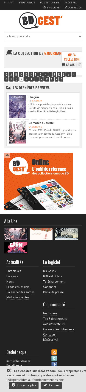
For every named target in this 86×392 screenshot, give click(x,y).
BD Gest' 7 (49, 271)
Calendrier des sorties (20, 292)
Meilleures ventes (17, 297)
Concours (49, 334)
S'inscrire (51, 7)
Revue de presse (53, 292)
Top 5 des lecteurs (55, 319)
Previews (12, 276)
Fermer (51, 385)
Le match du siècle (41, 123)
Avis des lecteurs (54, 324)
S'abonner (49, 287)
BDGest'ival (50, 340)
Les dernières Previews (31, 87)
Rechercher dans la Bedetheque (18, 363)
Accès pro (71, 2)
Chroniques (13, 271)
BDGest (9, 2)
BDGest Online (49, 2)
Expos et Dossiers (18, 287)
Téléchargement (53, 282)
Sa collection (71, 56)
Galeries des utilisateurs (58, 329)
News (10, 282)
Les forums (50, 313)
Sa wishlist (71, 64)
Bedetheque (27, 2)
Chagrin (33, 97)
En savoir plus (24, 385)
